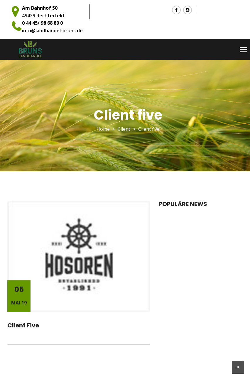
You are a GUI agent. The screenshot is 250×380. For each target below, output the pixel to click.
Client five (23, 325)
